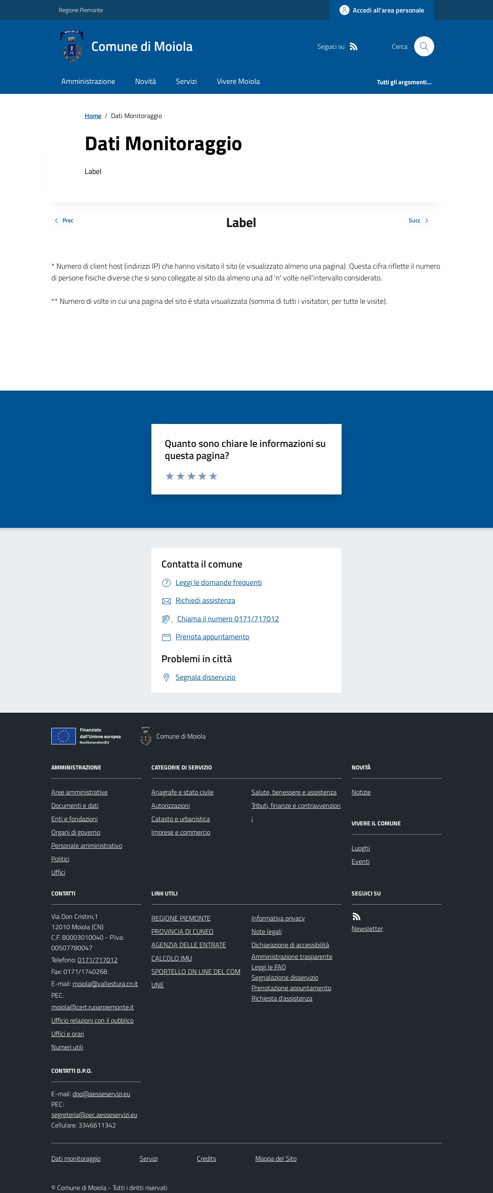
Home (93, 116)
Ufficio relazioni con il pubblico (92, 1020)
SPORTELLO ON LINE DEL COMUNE (195, 978)
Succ (420, 221)
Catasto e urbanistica (180, 819)
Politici (60, 859)
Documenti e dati (74, 805)
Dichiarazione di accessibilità (290, 945)
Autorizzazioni (170, 805)
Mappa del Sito (276, 1158)
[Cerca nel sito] (420, 46)
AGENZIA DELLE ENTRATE (188, 945)
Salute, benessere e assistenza (294, 792)
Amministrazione (88, 81)
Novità (145, 81)
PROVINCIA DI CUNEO (182, 931)
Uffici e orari (67, 1034)
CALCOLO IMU (171, 958)
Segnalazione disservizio (285, 977)
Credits (206, 1158)
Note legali (267, 931)
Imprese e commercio (180, 832)
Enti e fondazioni (74, 819)
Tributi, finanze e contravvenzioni (296, 812)
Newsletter (367, 928)
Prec (62, 221)
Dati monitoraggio (76, 1158)
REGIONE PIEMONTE (181, 918)
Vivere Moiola (238, 81)
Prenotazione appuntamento (291, 988)
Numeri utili (67, 1047)
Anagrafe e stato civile (182, 792)
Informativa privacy (278, 918)
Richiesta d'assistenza (282, 998)
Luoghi (361, 848)
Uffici (58, 872)
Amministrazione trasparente (292, 956)
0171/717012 (98, 960)
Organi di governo (75, 832)
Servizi (186, 81)
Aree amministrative (79, 792)
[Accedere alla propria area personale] (382, 10)
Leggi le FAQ (269, 967)
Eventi (361, 861)
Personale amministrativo (86, 845)
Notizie (361, 792)
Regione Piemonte (81, 9)
